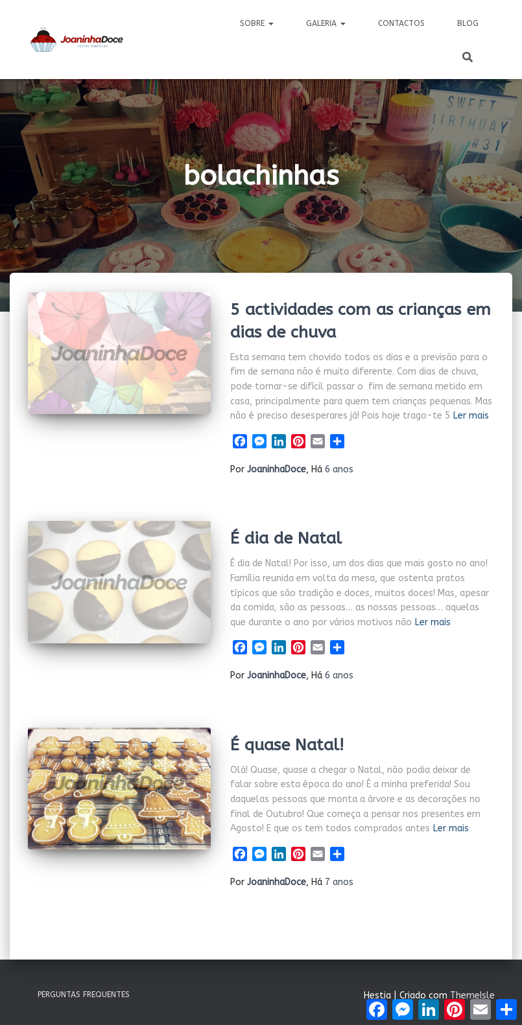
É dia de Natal (286, 538)
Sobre (257, 23)
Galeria (326, 23)
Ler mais (471, 415)
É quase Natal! (287, 745)
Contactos (401, 23)
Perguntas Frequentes (84, 994)
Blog (468, 23)
